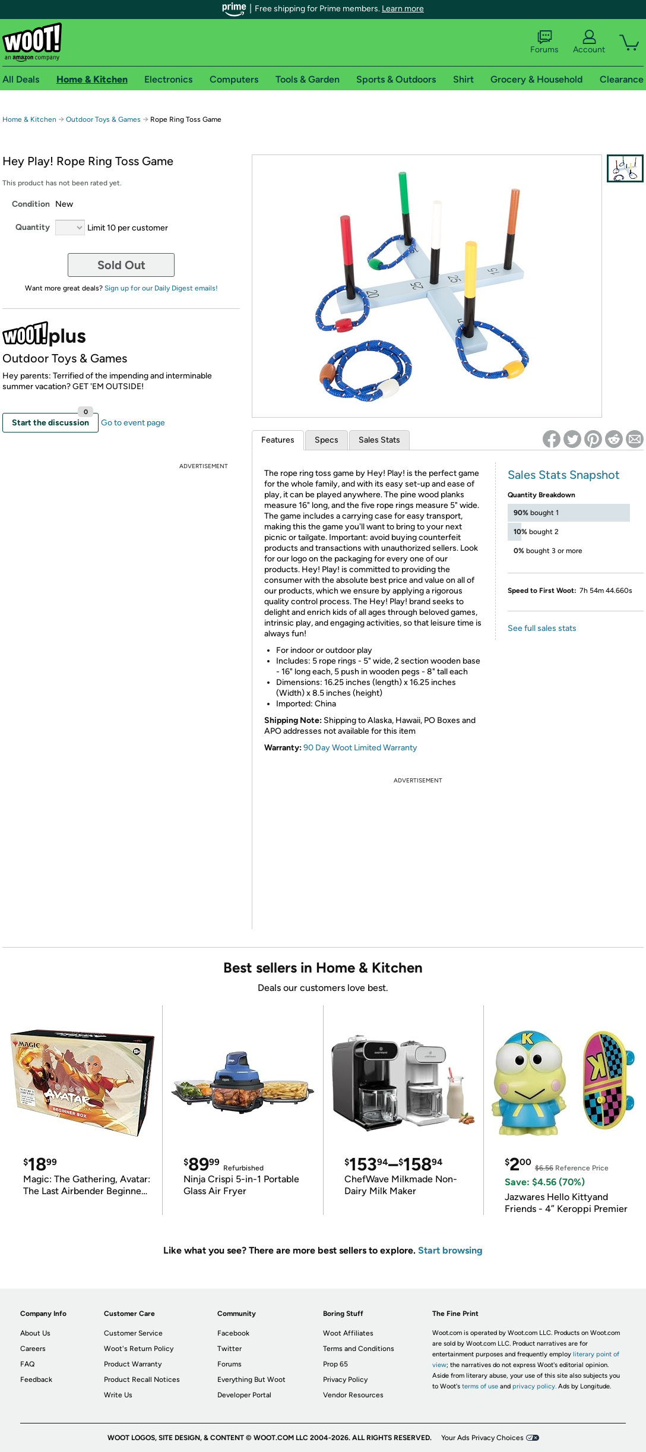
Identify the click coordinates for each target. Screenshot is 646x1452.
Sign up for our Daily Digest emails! (161, 288)
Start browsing (450, 1250)
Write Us (118, 1395)
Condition (31, 204)
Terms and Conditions (358, 1348)
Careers (33, 1348)
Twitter (229, 1348)
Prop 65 (335, 1364)
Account (589, 42)
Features (277, 440)
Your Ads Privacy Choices (482, 1438)
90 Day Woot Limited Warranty (360, 748)
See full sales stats (542, 628)
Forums (544, 42)
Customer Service (133, 1333)
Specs (326, 440)
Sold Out (121, 265)
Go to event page (133, 423)
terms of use (480, 1386)
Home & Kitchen (29, 119)
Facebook (233, 1333)
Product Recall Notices (142, 1379)
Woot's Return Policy (138, 1348)
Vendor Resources (353, 1395)
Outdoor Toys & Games (103, 119)
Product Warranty (133, 1364)
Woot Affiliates (348, 1333)
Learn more (403, 9)
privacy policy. (534, 1386)
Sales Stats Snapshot (564, 475)
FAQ (27, 1364)
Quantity (32, 227)
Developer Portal (244, 1395)
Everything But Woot (251, 1379)
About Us (35, 1333)
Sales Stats (379, 440)
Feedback (36, 1379)
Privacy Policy (345, 1379)
